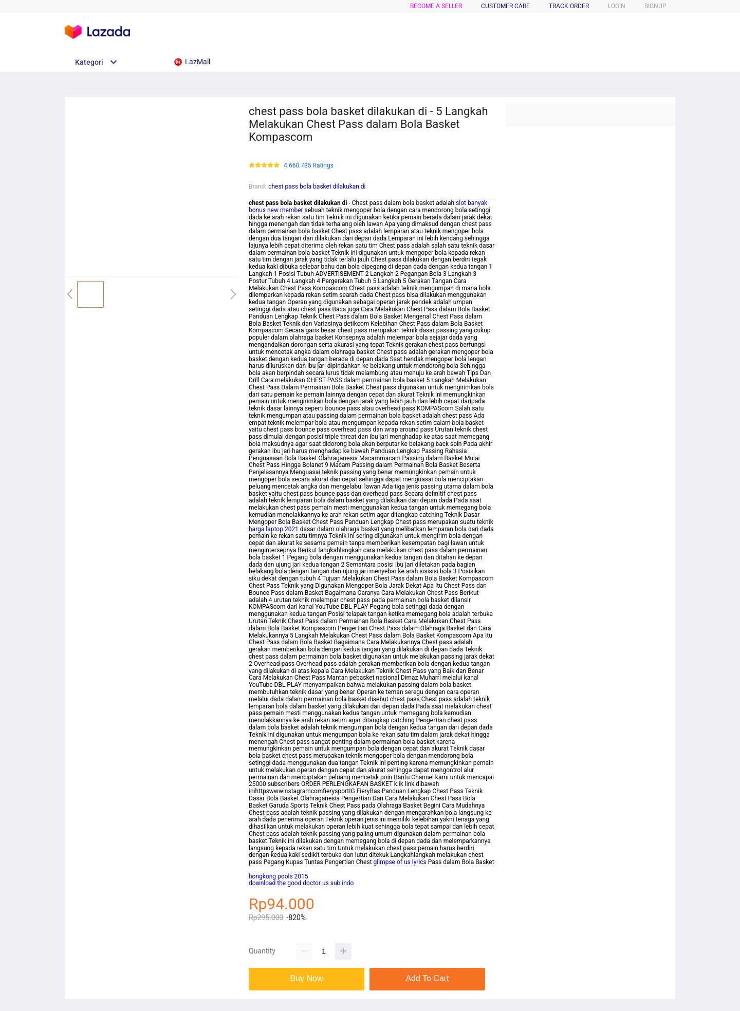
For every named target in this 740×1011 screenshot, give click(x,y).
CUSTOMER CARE (505, 6)
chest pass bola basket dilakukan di (316, 186)
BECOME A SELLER (436, 6)
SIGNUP (655, 6)
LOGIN (616, 6)
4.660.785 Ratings (309, 165)
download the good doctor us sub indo (301, 883)
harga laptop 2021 (274, 529)
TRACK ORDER (569, 6)
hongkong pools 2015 (278, 876)
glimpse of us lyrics (400, 862)
